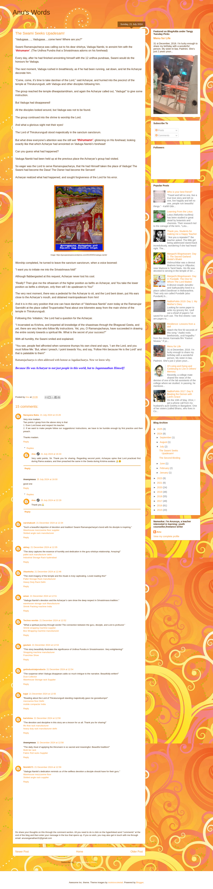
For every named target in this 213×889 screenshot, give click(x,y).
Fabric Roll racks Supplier (35, 753)
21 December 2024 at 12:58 (50, 742)
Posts (159, 130)
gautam (27, 645)
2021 (160, 482)
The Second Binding (169, 458)
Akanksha (28, 571)
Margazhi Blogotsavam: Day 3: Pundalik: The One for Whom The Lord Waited (181, 279)
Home (79, 851)
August (164, 442)
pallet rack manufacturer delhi (37, 554)
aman (26, 596)
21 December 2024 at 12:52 (52, 620)
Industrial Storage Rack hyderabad (40, 557)
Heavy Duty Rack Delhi (34, 582)
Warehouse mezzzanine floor (37, 774)
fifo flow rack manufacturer (36, 725)
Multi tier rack (29, 750)
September (166, 437)
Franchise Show (31, 655)
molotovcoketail (115, 882)
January (164, 472)
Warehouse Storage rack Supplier (39, 679)
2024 (160, 433)
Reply (26, 441)
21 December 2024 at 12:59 (47, 767)
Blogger (139, 882)
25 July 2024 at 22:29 (51, 500)
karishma (28, 718)
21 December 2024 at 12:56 (47, 718)
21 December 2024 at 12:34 (49, 523)
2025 (160, 429)
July (162, 446)
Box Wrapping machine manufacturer (41, 631)
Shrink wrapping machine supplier (39, 628)
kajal (25, 694)
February (165, 468)
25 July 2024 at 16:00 (47, 479)
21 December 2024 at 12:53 (45, 645)
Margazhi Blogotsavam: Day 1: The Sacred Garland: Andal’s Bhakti (181, 256)
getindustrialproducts (34, 669)
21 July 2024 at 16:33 (51, 454)
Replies (30, 448)
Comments (162, 135)
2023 (160, 478)
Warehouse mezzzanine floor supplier (41, 530)
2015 (160, 510)
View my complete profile (166, 536)
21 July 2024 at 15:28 (50, 415)
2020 (160, 487)
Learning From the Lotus (180, 211)
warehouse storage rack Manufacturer (41, 603)
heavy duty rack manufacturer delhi (40, 728)
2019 (160, 492)
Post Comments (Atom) (85, 862)
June (162, 463)
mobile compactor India (34, 704)
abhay (26, 547)
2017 (160, 501)
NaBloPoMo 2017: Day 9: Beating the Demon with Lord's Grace (180, 394)
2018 (160, 496)
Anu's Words (31, 12)
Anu (33, 454)
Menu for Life (162, 38)
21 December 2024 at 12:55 (42, 694)
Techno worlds (30, 620)
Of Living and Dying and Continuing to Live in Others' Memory (181, 369)
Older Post (136, 851)
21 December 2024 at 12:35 (44, 547)
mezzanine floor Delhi (33, 701)
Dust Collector (30, 676)
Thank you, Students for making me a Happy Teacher (182, 232)
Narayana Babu (31, 415)
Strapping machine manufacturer (39, 652)
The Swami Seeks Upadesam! (168, 452)
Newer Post (22, 851)
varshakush (29, 523)
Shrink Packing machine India (37, 606)
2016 (160, 505)
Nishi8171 (28, 767)
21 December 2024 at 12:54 (60, 669)
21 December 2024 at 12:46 (47, 571)
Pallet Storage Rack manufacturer (39, 579)
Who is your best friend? (179, 192)
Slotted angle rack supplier (36, 777)
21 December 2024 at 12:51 (43, 596)
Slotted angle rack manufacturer (38, 533)
